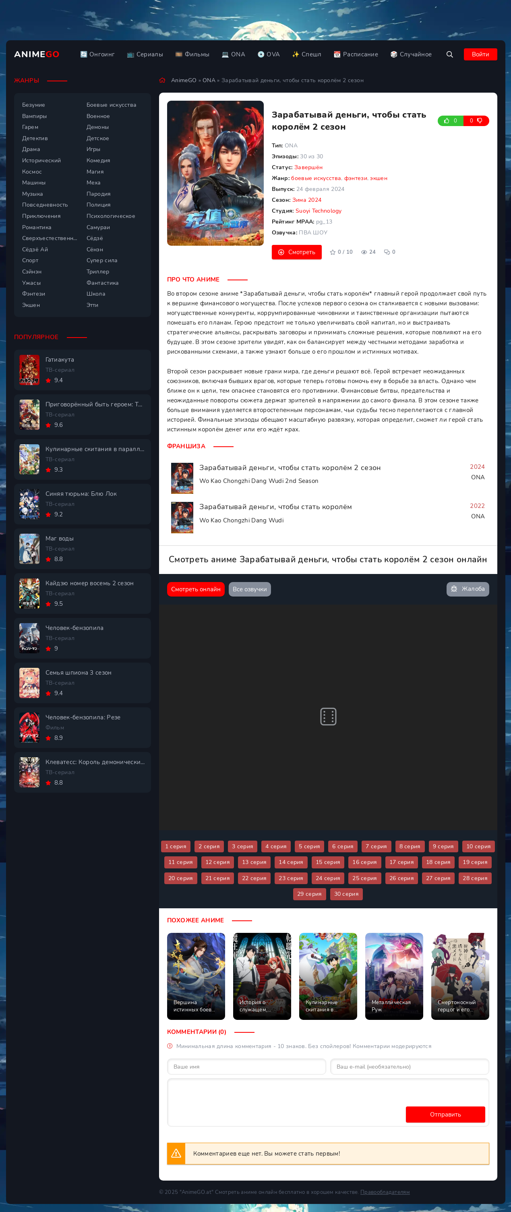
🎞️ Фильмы (192, 54)
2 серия (209, 846)
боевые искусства (316, 178)
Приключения (41, 216)
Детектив (35, 138)
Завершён (308, 167)
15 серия (328, 862)
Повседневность (45, 205)
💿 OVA (268, 54)
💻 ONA (233, 54)
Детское (98, 138)
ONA (209, 80)
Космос (32, 172)
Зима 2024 (307, 200)
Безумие (34, 105)
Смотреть (301, 252)
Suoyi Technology (319, 211)
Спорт (30, 260)
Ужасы (31, 283)
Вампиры (34, 116)
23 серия (291, 878)
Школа (96, 294)
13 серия (254, 862)
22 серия (254, 878)
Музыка (32, 194)
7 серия (376, 846)
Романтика (37, 227)
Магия (95, 172)
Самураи (98, 227)
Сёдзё (95, 238)
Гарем (30, 127)
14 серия (291, 862)
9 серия (443, 846)
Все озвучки (250, 589)
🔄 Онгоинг (97, 54)
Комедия (99, 160)
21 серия (217, 878)
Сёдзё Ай (35, 249)
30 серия (346, 894)
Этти (93, 305)
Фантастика (103, 283)
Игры (94, 149)
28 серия (475, 878)
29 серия (309, 894)
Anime (37, 54)
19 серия (475, 862)
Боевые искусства (112, 105)
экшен (378, 178)
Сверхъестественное (50, 238)
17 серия (401, 862)
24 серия (328, 878)
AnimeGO (184, 80)
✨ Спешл (306, 54)
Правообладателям (385, 1192)
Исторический (41, 160)
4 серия (276, 846)
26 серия (401, 878)
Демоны (98, 127)
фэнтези (355, 178)
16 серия (364, 862)
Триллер (98, 272)
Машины (34, 182)
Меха (94, 182)
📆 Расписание (355, 54)
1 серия (175, 846)
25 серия (364, 878)
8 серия (410, 846)
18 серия (438, 862)
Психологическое (111, 216)
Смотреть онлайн (196, 589)
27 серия (438, 878)
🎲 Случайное (411, 54)
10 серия (478, 846)
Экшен (31, 305)
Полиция (99, 205)
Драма (31, 149)
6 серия (343, 846)
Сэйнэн (32, 272)
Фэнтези (34, 294)
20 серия (180, 878)
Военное (98, 116)
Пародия (99, 194)
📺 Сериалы (145, 54)
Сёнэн (95, 249)
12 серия (217, 862)
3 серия (242, 846)
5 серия (309, 846)
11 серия (180, 862)
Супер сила (102, 260)
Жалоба (468, 589)
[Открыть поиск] (450, 54)
